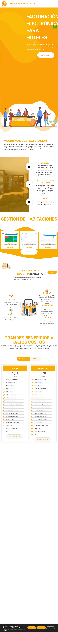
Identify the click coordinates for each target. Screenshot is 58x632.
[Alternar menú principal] (55, 3)
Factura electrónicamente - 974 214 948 (21, 4)
